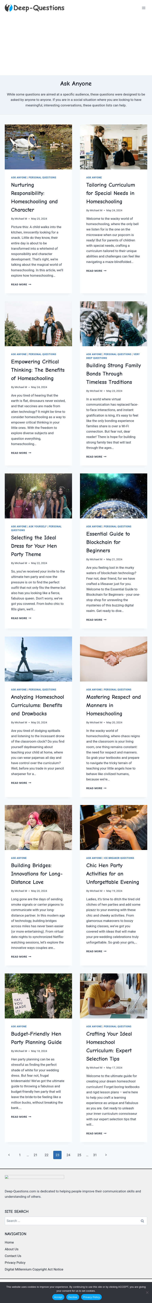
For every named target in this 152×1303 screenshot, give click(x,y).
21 (35, 1155)
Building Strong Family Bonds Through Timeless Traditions (113, 373)
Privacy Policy (15, 1263)
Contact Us (13, 1256)
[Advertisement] (76, 45)
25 (79, 1155)
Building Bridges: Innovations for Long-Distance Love (37, 873)
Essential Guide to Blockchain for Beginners (108, 542)
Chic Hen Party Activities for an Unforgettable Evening (112, 873)
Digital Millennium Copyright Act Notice (34, 1269)
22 (46, 1155)
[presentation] (38, 146)
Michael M (21, 218)
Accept (58, 1297)
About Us (11, 1249)
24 (68, 1155)
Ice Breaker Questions (119, 858)
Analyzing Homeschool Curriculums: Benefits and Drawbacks (37, 705)
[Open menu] (143, 8)
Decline (72, 1297)
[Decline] (147, 1292)
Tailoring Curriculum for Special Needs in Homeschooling (110, 193)
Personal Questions (42, 177)
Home (9, 1242)
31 (95, 1155)
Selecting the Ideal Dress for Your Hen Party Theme (34, 545)
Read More (21, 284)
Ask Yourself (38, 526)
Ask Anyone (19, 177)
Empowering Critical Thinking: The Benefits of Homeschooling (38, 369)
